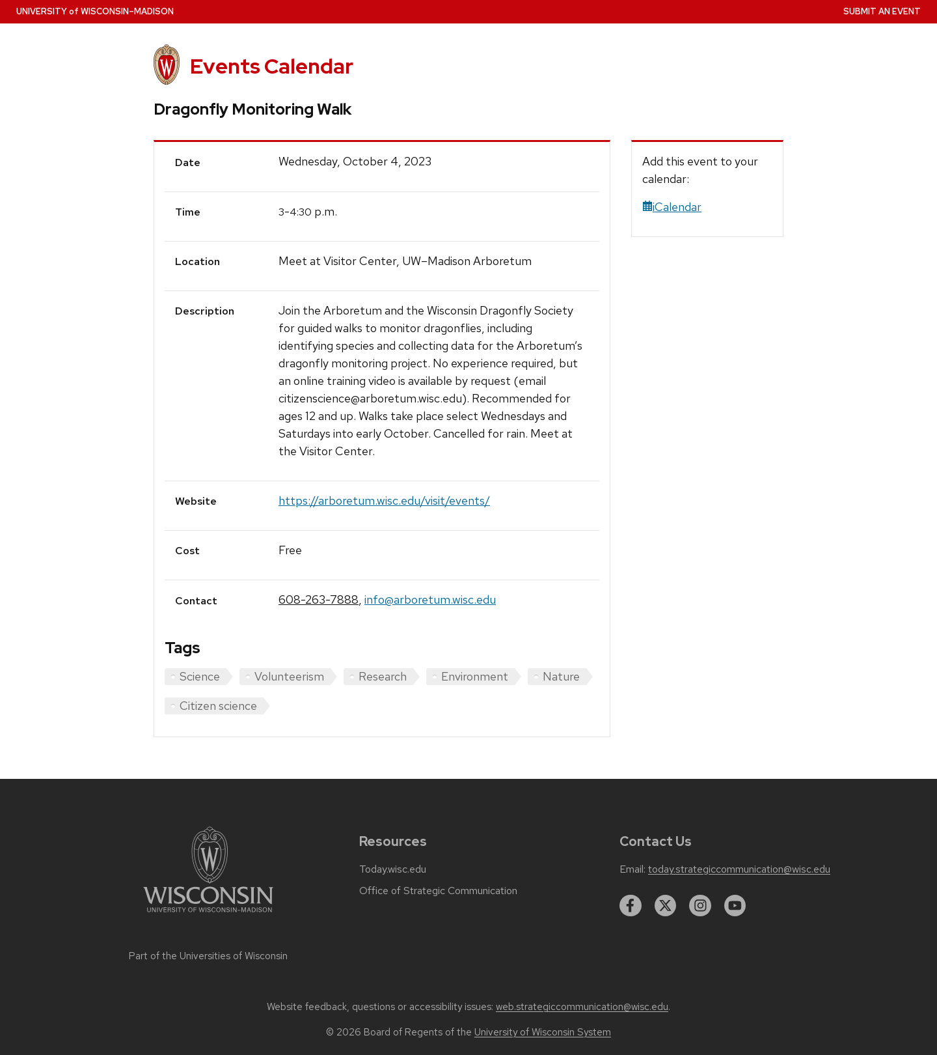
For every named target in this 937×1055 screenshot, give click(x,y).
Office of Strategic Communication (438, 890)
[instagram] (700, 906)
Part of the (208, 956)
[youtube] (735, 906)
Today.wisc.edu (392, 869)
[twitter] (666, 906)
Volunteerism (289, 676)
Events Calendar (271, 66)
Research (383, 676)
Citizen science (218, 705)
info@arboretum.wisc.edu (430, 599)
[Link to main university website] (208, 914)
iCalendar (671, 206)
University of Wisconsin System (542, 1032)
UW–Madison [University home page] (95, 11)
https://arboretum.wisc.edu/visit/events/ (384, 500)
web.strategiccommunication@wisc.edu (582, 1006)
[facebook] (630, 906)
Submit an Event (882, 11)
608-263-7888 (318, 599)
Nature (561, 676)
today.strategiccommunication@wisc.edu (739, 869)
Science (200, 676)
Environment (474, 676)
